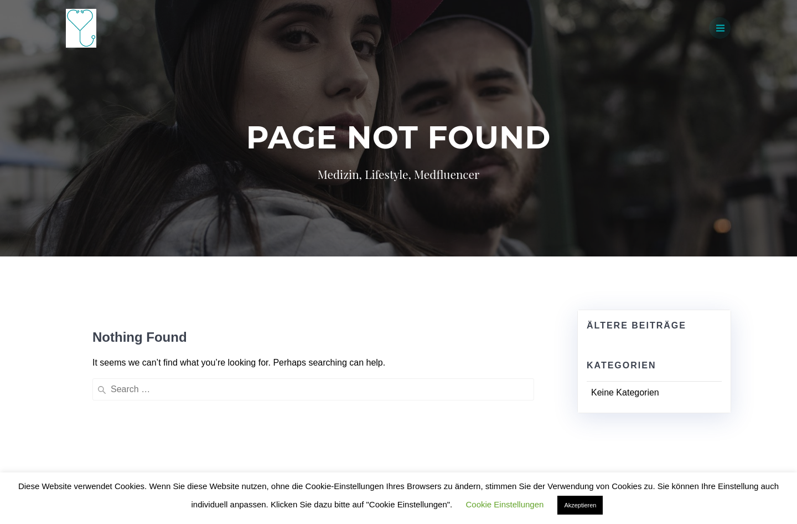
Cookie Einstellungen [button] (504, 504)
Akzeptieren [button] (580, 505)
